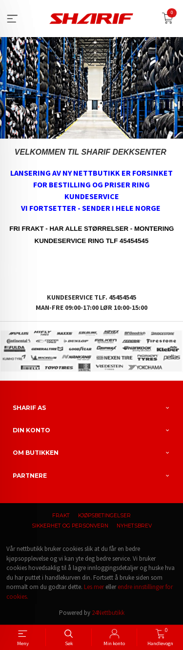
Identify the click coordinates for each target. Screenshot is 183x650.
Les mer (94, 587)
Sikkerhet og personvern (70, 526)
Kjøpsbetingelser (104, 515)
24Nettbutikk (108, 613)
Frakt (61, 515)
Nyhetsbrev (134, 526)
